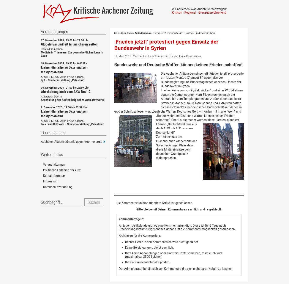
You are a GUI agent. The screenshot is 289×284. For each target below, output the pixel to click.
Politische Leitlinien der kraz (62, 170)
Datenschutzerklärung (58, 187)
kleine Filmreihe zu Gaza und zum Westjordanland (64, 69)
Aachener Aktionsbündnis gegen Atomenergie (73, 141)
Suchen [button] (94, 202)
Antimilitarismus (143, 33)
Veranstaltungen (54, 164)
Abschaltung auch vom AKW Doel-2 (65, 91)
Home (130, 33)
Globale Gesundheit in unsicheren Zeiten (69, 44)
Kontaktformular (54, 175)
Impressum (50, 181)
